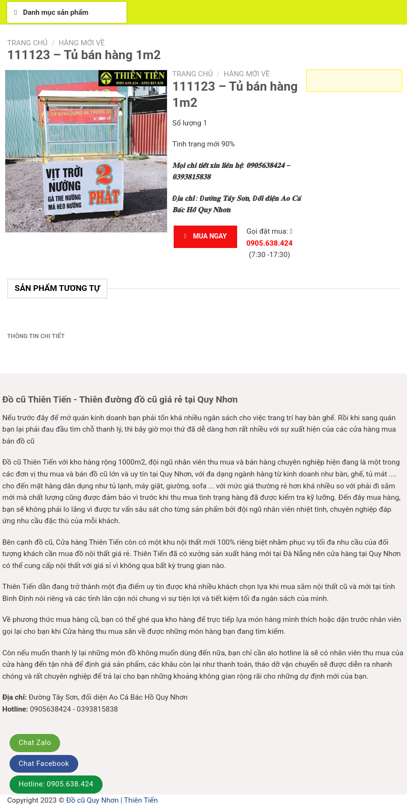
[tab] (36, 336)
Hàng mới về (82, 43)
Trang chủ (27, 43)
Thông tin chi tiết (36, 336)
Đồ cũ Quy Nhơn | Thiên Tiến (112, 800)
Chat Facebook (44, 763)
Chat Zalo (35, 742)
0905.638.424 (269, 243)
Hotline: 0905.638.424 (56, 784)
